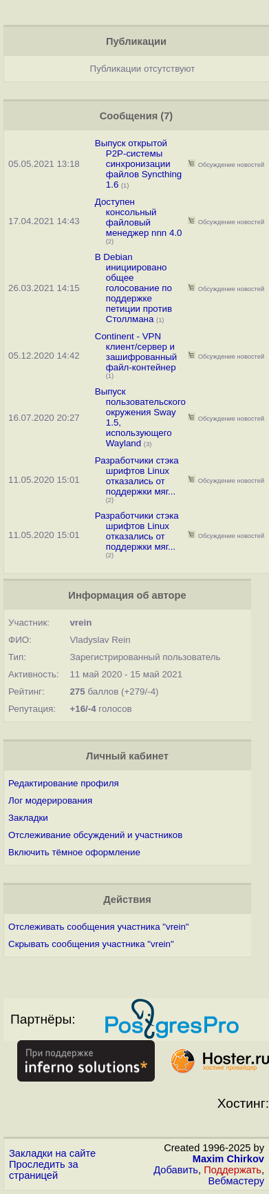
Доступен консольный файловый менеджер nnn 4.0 (138, 217)
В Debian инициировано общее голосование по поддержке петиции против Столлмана (133, 288)
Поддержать (232, 1169)
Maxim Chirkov (228, 1158)
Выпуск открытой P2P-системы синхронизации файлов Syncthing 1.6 (138, 164)
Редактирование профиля (63, 783)
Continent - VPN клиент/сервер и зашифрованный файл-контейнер (136, 351)
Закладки (28, 818)
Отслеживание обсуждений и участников (95, 835)
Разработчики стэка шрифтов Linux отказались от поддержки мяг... (137, 476)
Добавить (175, 1169)
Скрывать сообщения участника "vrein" (91, 944)
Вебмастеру (236, 1180)
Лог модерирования (50, 800)
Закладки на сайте (52, 1153)
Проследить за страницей (43, 1170)
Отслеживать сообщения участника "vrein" (98, 927)
